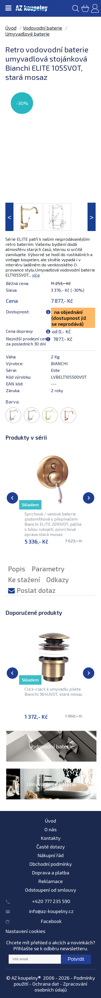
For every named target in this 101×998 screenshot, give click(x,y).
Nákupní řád (50, 855)
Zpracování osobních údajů (61, 987)
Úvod (10, 28)
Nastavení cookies (25, 931)
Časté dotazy (50, 847)
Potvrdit (76, 959)
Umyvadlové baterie (27, 34)
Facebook (51, 921)
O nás (50, 829)
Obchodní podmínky (50, 864)
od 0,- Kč (61, 331)
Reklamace (50, 881)
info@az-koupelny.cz (51, 911)
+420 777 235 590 (51, 901)
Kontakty (51, 838)
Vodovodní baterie (42, 28)
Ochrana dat (45, 984)
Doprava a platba (50, 872)
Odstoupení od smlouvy (50, 890)
